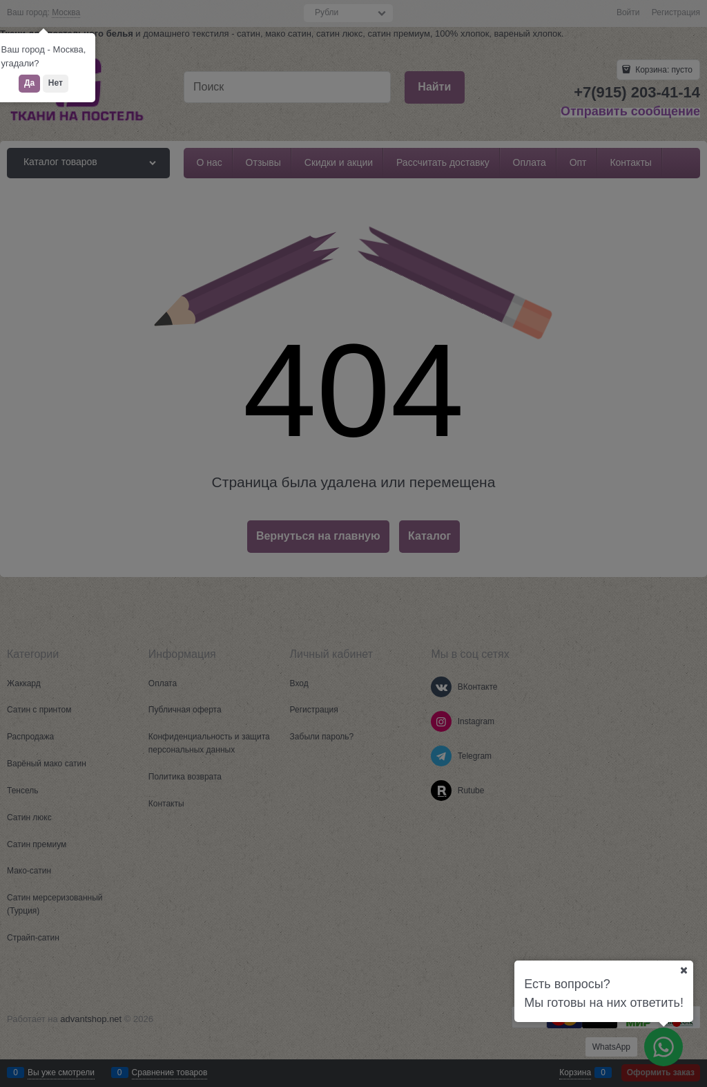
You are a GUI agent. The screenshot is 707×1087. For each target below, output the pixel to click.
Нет (55, 83)
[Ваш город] (683, 970)
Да (29, 83)
